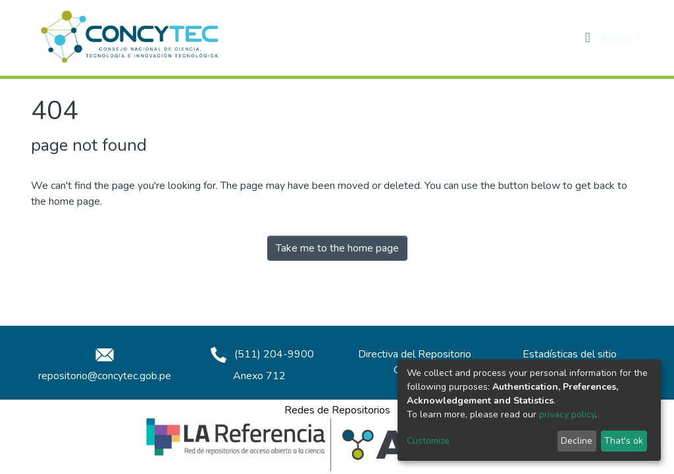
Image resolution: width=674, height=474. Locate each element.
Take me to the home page (337, 248)
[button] (587, 38)
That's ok (623, 440)
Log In (617, 38)
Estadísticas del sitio (570, 354)
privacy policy (567, 414)
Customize (428, 440)
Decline (576, 440)
